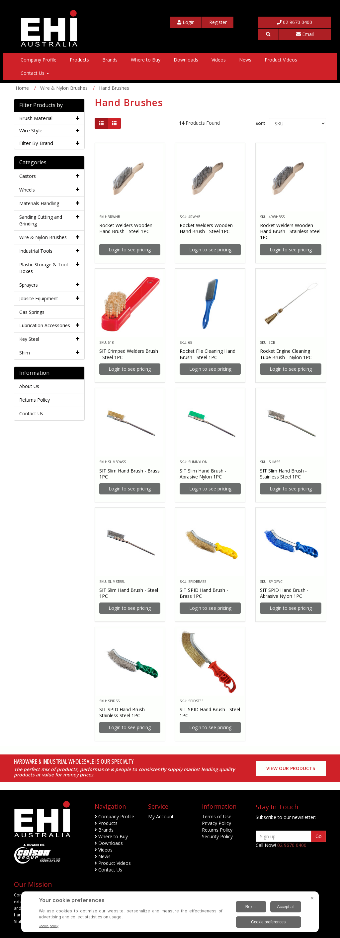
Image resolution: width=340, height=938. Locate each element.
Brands (110, 60)
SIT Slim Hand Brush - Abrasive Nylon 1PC (203, 474)
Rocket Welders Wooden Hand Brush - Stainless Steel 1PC (290, 231)
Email (305, 34)
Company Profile (38, 60)
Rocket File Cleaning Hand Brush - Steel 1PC (207, 354)
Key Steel (29, 339)
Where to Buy (145, 60)
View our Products (290, 768)
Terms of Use (216, 816)
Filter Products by (41, 105)
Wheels (27, 190)
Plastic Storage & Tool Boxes (43, 267)
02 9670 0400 (294, 22)
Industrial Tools (35, 251)
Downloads (186, 60)
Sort (259, 123)
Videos (219, 60)
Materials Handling (39, 203)
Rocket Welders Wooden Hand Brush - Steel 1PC (125, 228)
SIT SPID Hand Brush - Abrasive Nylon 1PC (284, 593)
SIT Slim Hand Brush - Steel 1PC (128, 593)
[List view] (114, 123)
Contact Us (35, 73)
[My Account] (186, 22)
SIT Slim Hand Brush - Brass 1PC (129, 474)
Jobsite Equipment (38, 298)
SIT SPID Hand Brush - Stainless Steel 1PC (123, 712)
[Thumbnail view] (101, 123)
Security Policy (217, 836)
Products (79, 60)
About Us (29, 386)
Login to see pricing (130, 249)
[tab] (49, 118)
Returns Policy (34, 400)
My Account (161, 816)
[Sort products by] (297, 123)
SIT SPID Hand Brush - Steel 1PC (210, 712)
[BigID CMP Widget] (170, 913)
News (245, 60)
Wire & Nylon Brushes (43, 237)
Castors (27, 176)
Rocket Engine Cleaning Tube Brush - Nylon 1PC (286, 354)
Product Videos (281, 60)
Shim (24, 352)
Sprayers (28, 285)
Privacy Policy (216, 823)
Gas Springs (31, 312)
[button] (268, 34)
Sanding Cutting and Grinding (40, 220)
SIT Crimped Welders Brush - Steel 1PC (128, 354)
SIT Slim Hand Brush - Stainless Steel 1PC (283, 474)
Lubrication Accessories (44, 325)
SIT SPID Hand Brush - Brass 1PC (204, 593)
